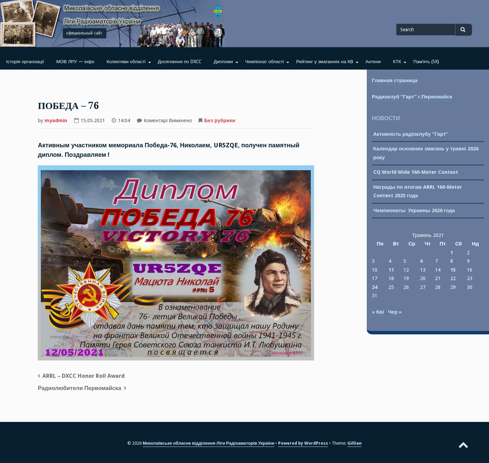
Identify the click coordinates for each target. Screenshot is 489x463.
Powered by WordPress (303, 443)
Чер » (395, 312)
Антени (373, 61)
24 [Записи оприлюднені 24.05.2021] (374, 287)
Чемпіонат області (264, 61)
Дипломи (223, 61)
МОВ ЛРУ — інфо (75, 61)
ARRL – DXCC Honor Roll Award (83, 376)
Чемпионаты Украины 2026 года (414, 210)
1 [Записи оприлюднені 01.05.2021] (451, 252)
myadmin (55, 120)
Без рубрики (219, 120)
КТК (397, 61)
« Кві (378, 312)
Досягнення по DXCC (180, 61)
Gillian (354, 443)
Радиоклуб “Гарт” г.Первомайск (412, 97)
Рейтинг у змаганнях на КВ (324, 61)
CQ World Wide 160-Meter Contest (415, 172)
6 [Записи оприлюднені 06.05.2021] (421, 261)
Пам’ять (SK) (426, 61)
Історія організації (25, 61)
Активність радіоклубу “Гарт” (410, 134)
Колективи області (126, 61)
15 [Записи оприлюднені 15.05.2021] (453, 270)
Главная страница (394, 80)
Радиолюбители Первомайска (79, 388)
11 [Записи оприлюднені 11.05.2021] (391, 270)
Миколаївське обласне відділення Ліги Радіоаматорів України (208, 443)
